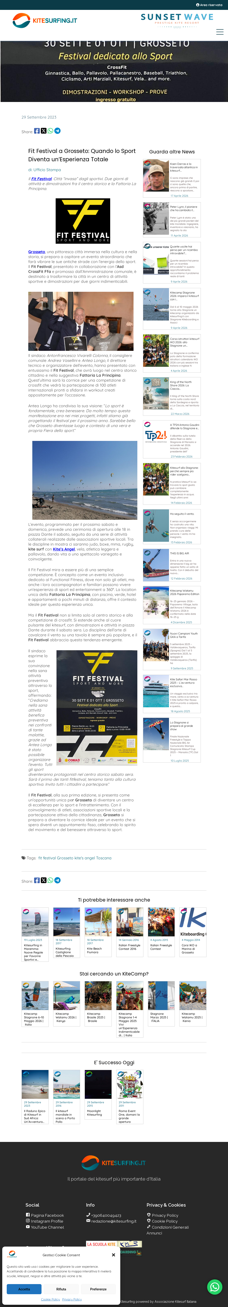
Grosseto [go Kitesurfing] (65, 857)
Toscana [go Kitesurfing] (104, 857)
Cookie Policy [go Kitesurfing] (164, 1221)
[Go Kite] (45, 27)
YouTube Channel (47, 1227)
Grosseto (36, 251)
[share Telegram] (57, 131)
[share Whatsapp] (50, 131)
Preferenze (98, 1289)
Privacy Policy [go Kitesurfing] (164, 1215)
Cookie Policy (50, 1299)
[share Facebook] (37, 131)
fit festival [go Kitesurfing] (47, 857)
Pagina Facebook (47, 1215)
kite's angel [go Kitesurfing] (85, 857)
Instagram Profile (46, 1221)
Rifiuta (61, 1289)
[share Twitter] (43, 131)
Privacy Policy (72, 1299)
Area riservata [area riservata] (209, 5)
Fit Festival (41, 178)
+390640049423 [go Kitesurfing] (105, 1215)
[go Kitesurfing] (172, 178)
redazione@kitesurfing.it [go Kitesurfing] (113, 1221)
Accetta (24, 1289)
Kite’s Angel (64, 548)
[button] (113, 1255)
